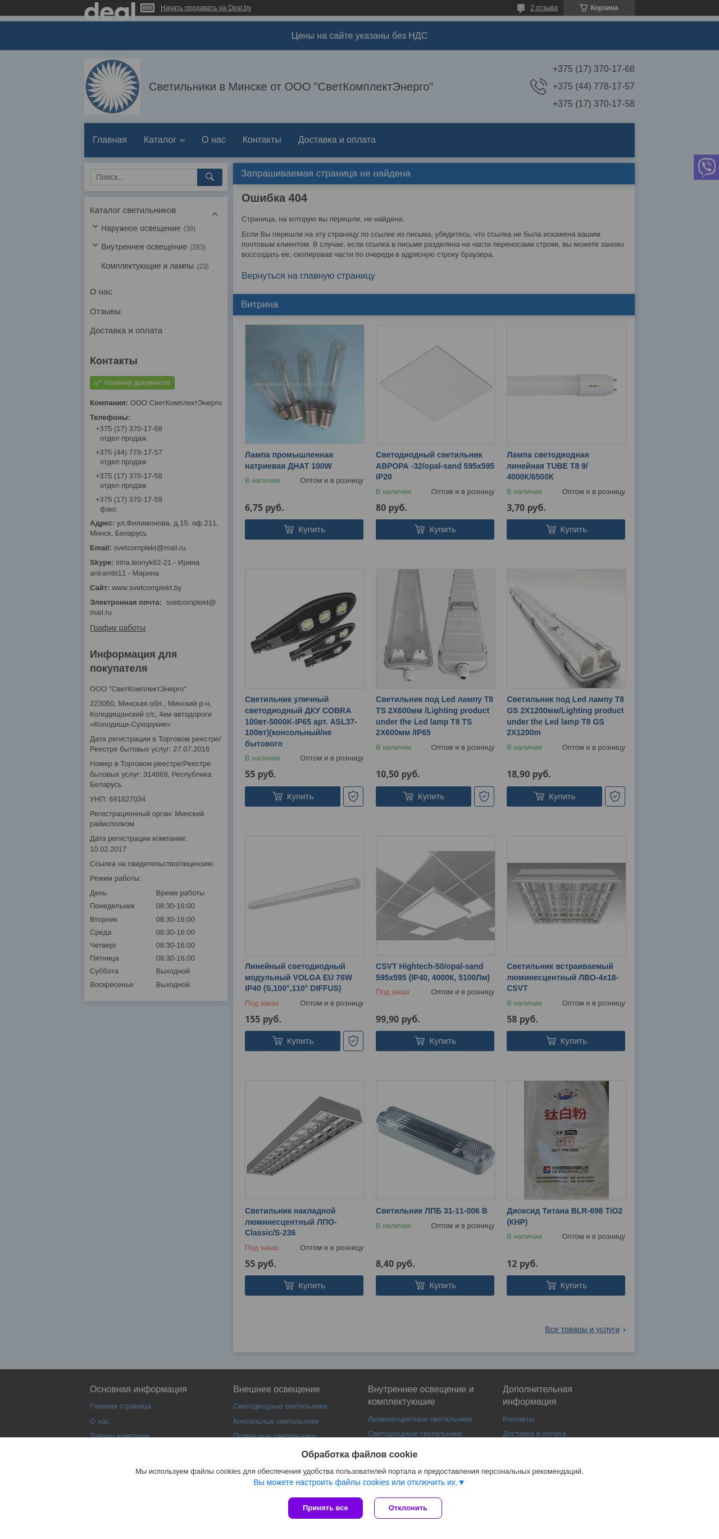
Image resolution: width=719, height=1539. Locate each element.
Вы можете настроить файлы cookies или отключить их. (355, 1482)
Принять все (325, 1508)
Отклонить (408, 1508)
